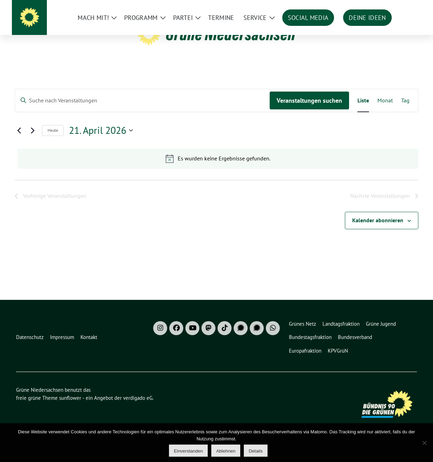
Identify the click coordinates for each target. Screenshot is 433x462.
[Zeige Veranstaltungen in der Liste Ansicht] (363, 123)
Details (256, 451)
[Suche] (394, 7)
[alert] (217, 181)
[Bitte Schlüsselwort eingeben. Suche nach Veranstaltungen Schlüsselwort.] (142, 123)
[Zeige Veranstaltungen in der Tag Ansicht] (405, 123)
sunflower (70, 420)
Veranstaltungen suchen (309, 123)
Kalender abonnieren (377, 242)
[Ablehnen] (424, 442)
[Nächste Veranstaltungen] (32, 153)
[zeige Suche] (404, 7)
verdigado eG (137, 420)
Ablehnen (225, 451)
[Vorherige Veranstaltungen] (19, 153)
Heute (53, 152)
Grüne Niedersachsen (231, 34)
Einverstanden (188, 451)
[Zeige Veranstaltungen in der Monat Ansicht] (385, 123)
